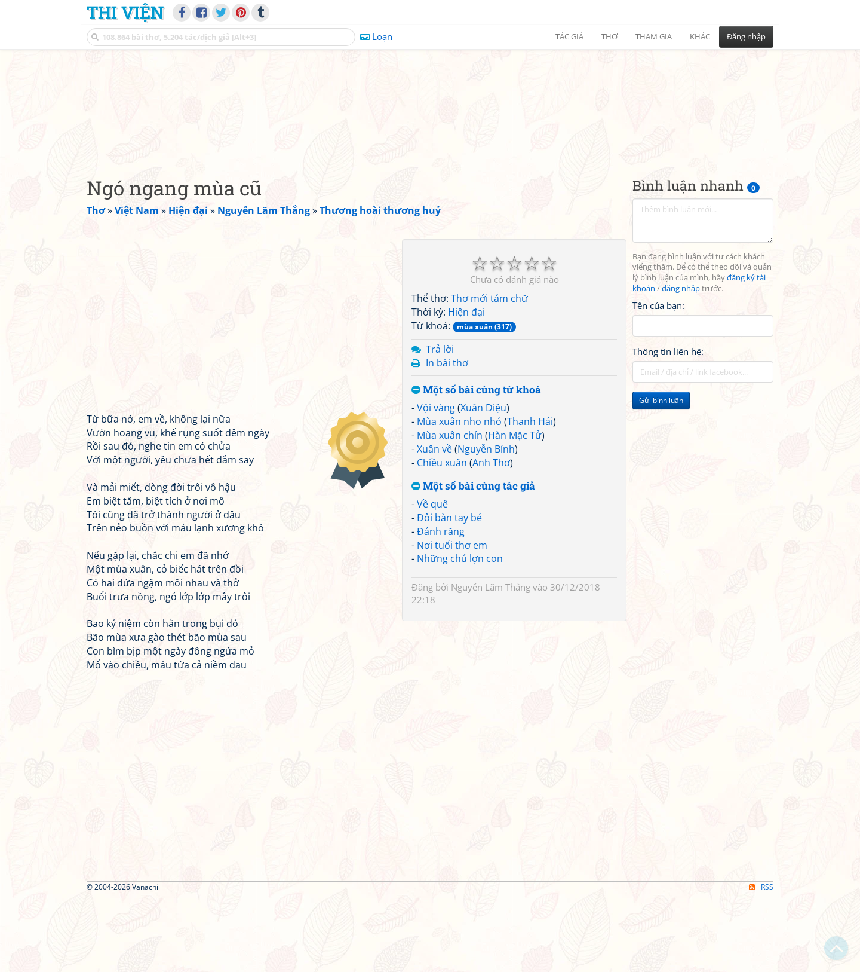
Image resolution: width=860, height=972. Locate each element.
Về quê (432, 579)
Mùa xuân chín (450, 509)
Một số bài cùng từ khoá (476, 465)
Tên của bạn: (658, 380)
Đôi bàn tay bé (449, 592)
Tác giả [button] (569, 36)
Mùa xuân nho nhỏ (459, 496)
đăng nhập (681, 364)
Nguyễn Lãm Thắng (490, 662)
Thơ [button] (609, 36)
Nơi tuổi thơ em (452, 619)
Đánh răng (441, 606)
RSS (761, 961)
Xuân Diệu (483, 483)
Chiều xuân (442, 537)
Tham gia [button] (653, 36)
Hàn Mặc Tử (515, 509)
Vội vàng (436, 483)
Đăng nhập (746, 36)
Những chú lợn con (460, 633)
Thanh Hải (530, 496)
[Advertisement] (430, 140)
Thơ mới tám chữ (489, 373)
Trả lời (440, 423)
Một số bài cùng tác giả (473, 561)
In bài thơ (447, 437)
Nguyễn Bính (486, 523)
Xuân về (434, 523)
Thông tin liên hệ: (668, 427)
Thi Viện (125, 12)
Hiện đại (466, 387)
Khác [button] (700, 36)
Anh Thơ (491, 537)
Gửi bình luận (661, 475)
